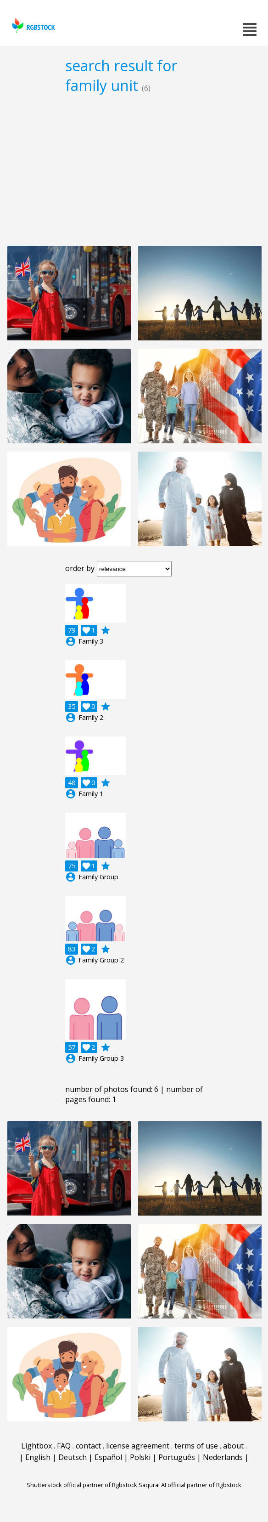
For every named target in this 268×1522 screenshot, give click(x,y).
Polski (140, 1457)
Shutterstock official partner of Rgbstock (82, 1485)
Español (108, 1457)
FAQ (64, 1446)
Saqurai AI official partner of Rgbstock (190, 1485)
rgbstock (32, 25)
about (233, 1446)
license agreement (137, 1446)
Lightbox (36, 1446)
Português (176, 1457)
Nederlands (223, 1457)
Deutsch (72, 1457)
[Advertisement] (134, 169)
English (37, 1457)
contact (88, 1446)
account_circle (70, 641)
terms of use (196, 1446)
